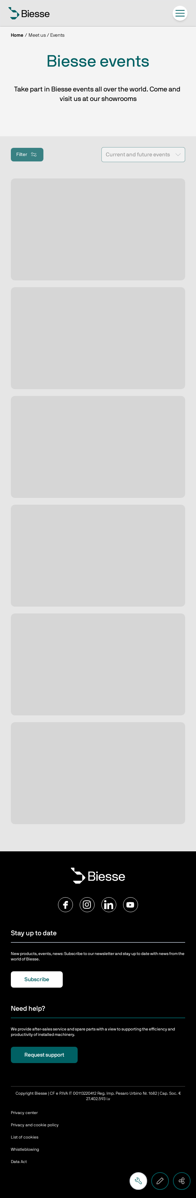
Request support (44, 1055)
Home (17, 35)
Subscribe (36, 979)
